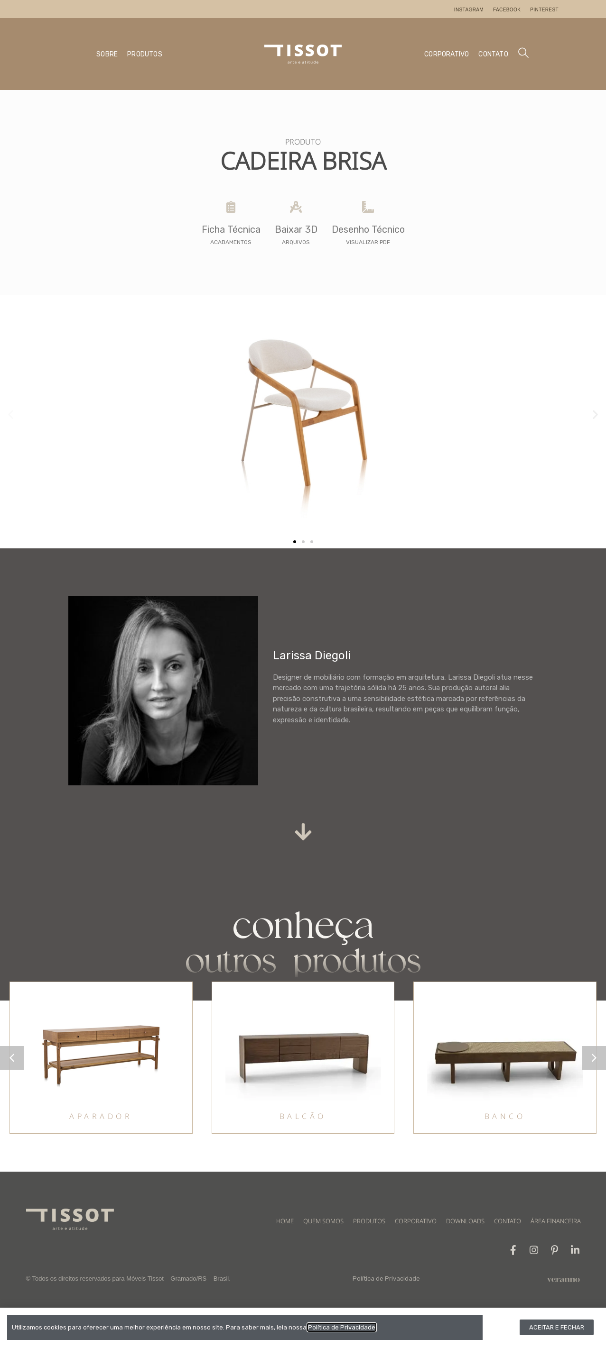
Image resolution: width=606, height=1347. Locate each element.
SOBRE (107, 54)
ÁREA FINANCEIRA (556, 1221)
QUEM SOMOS (323, 1221)
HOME (285, 1221)
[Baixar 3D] (296, 207)
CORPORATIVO (446, 54)
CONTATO (493, 54)
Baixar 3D (296, 229)
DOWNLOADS (465, 1221)
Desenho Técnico (368, 229)
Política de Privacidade (386, 1279)
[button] (11, 414)
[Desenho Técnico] (368, 207)
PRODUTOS (144, 54)
